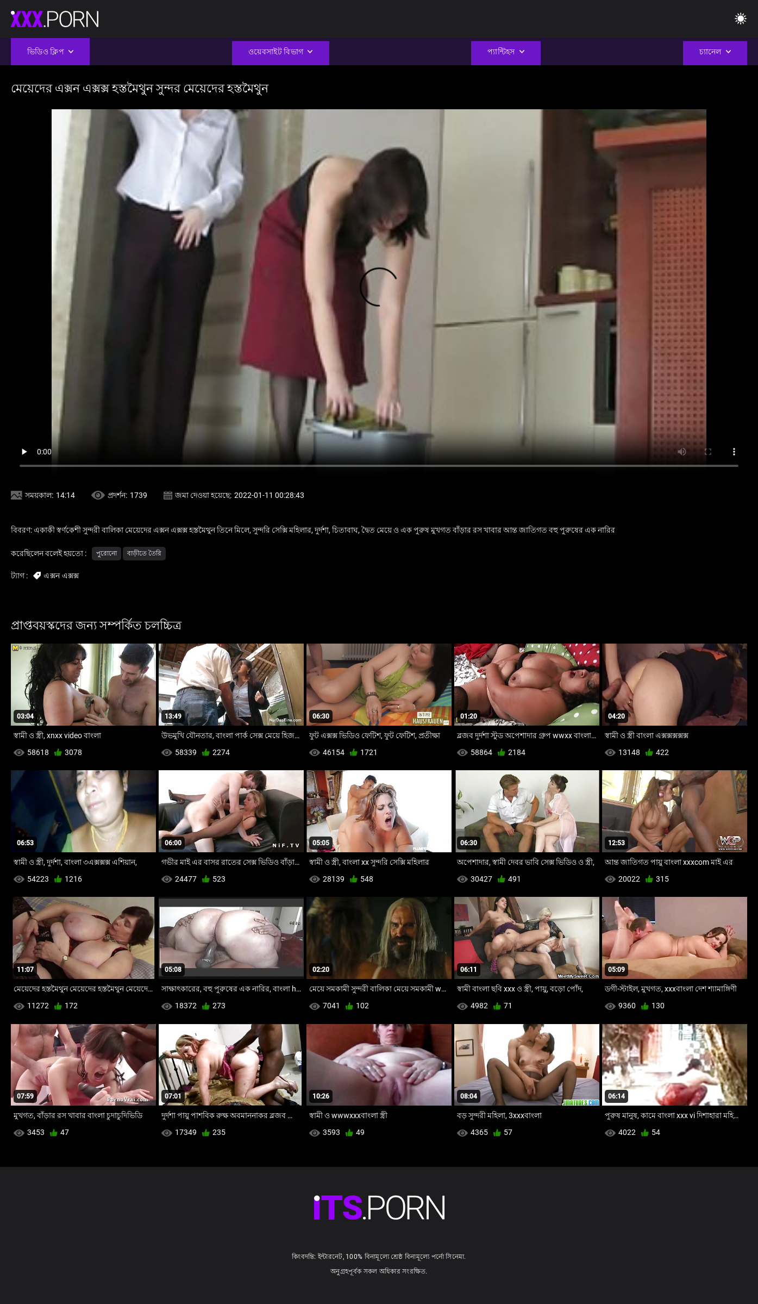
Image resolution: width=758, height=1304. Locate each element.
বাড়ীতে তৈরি (144, 553)
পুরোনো (106, 553)
